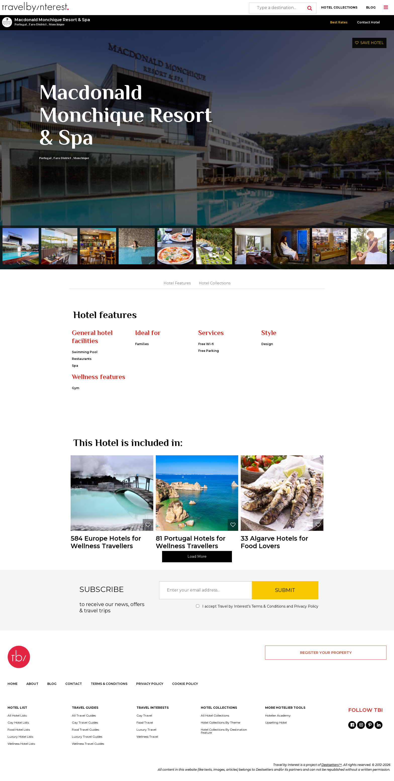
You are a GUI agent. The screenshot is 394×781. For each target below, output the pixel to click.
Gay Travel (144, 715)
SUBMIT (285, 590)
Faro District (37, 24)
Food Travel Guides (85, 729)
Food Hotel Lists (19, 729)
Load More (197, 556)
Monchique (57, 24)
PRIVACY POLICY (149, 684)
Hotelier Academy (278, 715)
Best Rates (339, 22)
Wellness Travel (147, 736)
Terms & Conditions (268, 606)
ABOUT (32, 684)
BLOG (371, 7)
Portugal (21, 24)
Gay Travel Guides (85, 722)
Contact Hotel (368, 22)
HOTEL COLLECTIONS (339, 7)
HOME (13, 684)
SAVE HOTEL (369, 43)
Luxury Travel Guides (87, 736)
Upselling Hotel (276, 722)
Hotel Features (177, 283)
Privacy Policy (306, 606)
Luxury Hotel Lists (20, 736)
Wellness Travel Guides (88, 743)
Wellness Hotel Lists (21, 743)
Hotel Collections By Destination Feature (224, 731)
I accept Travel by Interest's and (257, 606)
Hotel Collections (214, 283)
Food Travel (144, 722)
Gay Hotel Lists (18, 722)
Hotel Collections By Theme (220, 722)
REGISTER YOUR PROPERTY (326, 652)
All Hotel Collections (215, 715)
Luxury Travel (146, 729)
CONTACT (73, 684)
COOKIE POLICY (185, 684)
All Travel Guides (84, 715)
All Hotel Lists (17, 715)
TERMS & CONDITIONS (109, 684)
